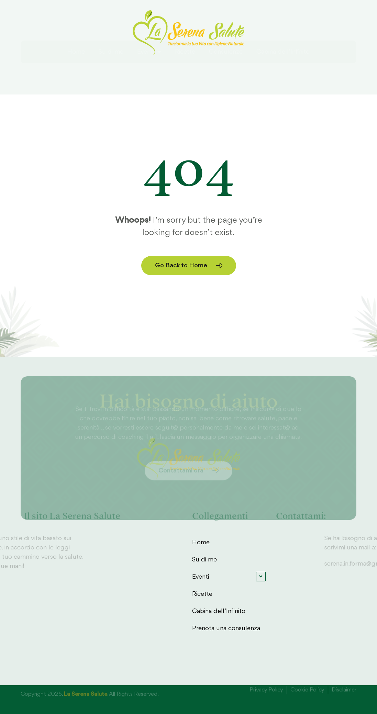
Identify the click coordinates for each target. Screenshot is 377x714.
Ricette (185, 69)
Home (76, 69)
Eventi (149, 69)
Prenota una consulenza (226, 628)
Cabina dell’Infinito (283, 69)
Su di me (111, 69)
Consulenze (226, 69)
